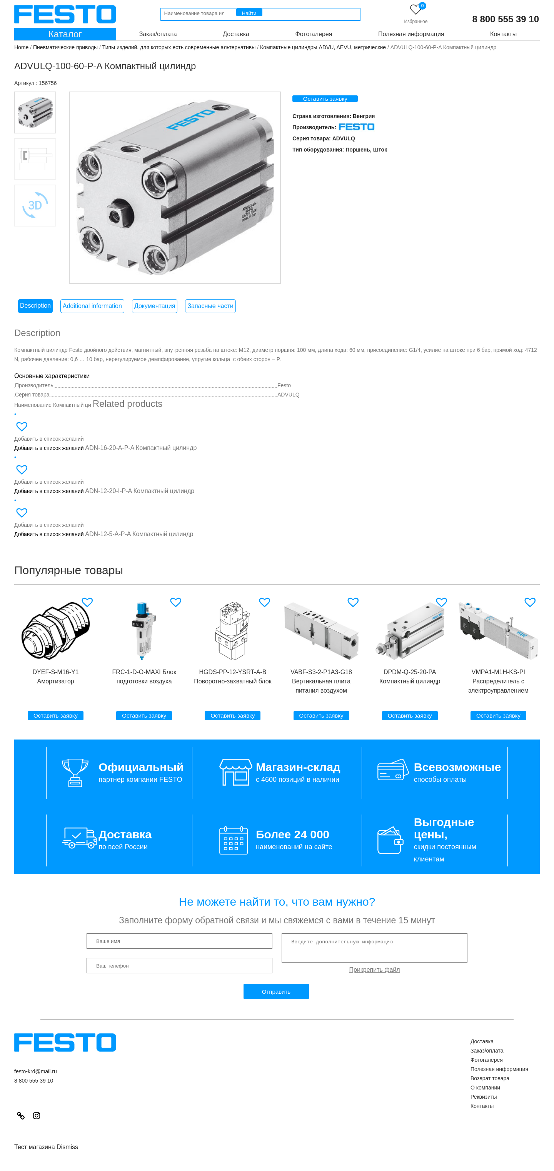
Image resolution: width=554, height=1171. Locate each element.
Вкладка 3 (43, 251)
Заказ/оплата (158, 34)
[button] (88, 615)
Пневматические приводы (65, 47)
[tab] (35, 319)
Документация (154, 319)
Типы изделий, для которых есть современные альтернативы (179, 47)
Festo (284, 398)
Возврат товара (490, 1091)
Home (21, 47)
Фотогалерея (313, 34)
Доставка (236, 34)
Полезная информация (411, 34)
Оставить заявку (339, 98)
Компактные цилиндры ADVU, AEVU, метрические (323, 47)
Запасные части (210, 319)
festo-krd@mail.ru (35, 1084)
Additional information (92, 319)
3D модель (43, 292)
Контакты (503, 34)
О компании (485, 1101)
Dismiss (67, 1160)
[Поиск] (249, 12)
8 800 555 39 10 (505, 19)
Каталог (65, 34)
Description (35, 318)
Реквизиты (484, 1110)
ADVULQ (357, 138)
